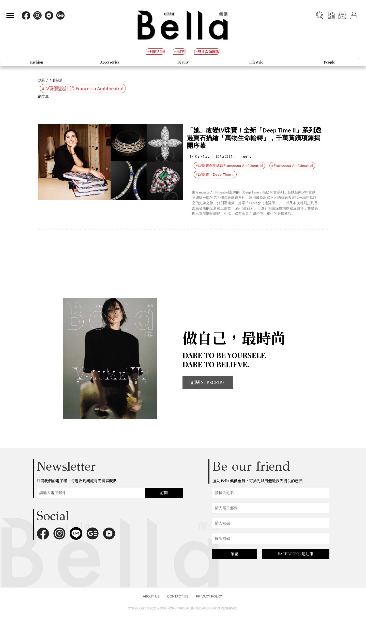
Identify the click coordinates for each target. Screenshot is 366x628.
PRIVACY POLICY (209, 596)
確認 (234, 553)
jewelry (246, 156)
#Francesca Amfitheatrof (292, 166)
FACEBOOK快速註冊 (295, 553)
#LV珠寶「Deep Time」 (215, 174)
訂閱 (164, 492)
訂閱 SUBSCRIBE (208, 382)
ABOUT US (151, 596)
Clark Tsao (202, 156)
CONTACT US (177, 596)
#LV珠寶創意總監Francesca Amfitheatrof (229, 166)
